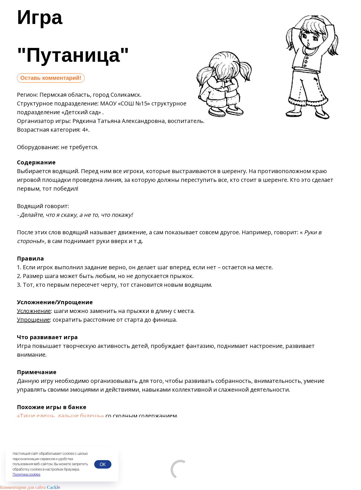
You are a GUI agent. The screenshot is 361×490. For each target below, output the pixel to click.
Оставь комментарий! (51, 78)
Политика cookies (26, 474)
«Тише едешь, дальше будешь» (60, 416)
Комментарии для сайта (30, 487)
